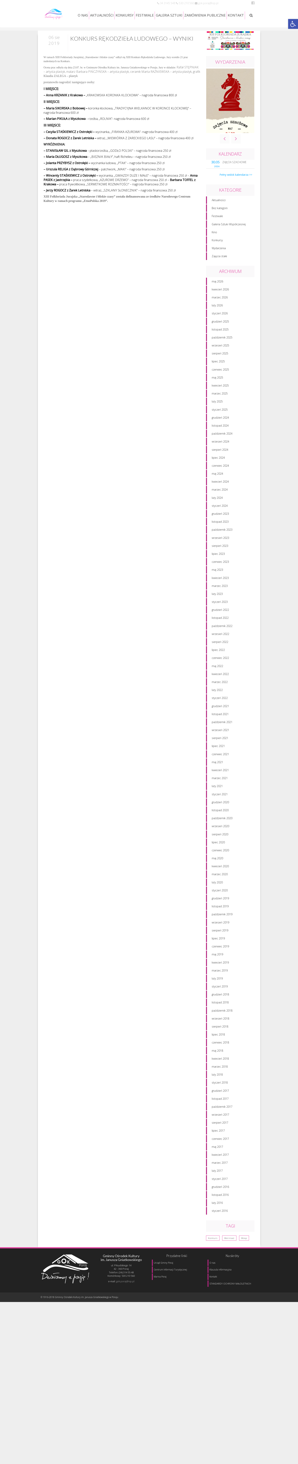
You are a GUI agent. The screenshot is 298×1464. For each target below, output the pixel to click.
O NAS (83, 15)
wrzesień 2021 (220, 744)
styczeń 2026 (220, 328)
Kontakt (213, 1276)
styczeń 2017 (220, 1193)
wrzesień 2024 (220, 456)
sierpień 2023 (220, 560)
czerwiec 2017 (220, 1153)
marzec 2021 (220, 792)
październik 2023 (222, 544)
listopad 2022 (220, 632)
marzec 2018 (220, 1081)
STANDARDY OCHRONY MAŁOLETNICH (230, 1283)
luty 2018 (217, 1089)
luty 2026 (217, 320)
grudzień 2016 (220, 1201)
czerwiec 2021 (220, 768)
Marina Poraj (160, 1276)
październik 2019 (222, 929)
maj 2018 (217, 1065)
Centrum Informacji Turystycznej (170, 1269)
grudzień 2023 (220, 528)
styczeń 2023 (220, 616)
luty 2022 (217, 704)
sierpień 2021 (220, 752)
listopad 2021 (220, 728)
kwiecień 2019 (220, 977)
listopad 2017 (220, 1113)
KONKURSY (125, 15)
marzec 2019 (220, 985)
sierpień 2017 (220, 1137)
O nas (212, 1262)
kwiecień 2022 (220, 688)
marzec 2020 (220, 889)
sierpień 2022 (220, 656)
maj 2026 (217, 296)
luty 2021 (217, 800)
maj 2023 (217, 584)
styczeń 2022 (220, 712)
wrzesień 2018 (220, 1033)
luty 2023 (217, 608)
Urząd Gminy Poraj (163, 1262)
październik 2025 (222, 352)
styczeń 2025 (220, 424)
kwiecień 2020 (220, 881)
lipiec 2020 (218, 856)
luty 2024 (217, 512)
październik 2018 (222, 1025)
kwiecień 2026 (220, 304)
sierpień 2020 (220, 849)
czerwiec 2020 (220, 864)
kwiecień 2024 (220, 496)
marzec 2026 (220, 312)
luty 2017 (217, 1185)
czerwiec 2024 (220, 480)
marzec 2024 (220, 504)
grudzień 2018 (220, 1009)
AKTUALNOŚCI (101, 15)
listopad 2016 (220, 1209)
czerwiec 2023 (220, 576)
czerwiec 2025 (220, 384)
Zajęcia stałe (219, 271)
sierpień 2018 (220, 1041)
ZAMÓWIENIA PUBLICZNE (205, 15)
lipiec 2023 (218, 568)
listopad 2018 (220, 1017)
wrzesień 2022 (220, 648)
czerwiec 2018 (220, 1057)
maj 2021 (217, 776)
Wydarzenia (219, 263)
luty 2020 (217, 897)
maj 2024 (217, 488)
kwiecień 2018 (220, 1073)
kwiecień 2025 (220, 400)
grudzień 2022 (220, 624)
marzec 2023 (220, 600)
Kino (214, 246)
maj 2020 (217, 873)
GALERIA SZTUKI (169, 15)
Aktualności (219, 215)
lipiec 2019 (218, 953)
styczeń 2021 (220, 808)
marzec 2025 (220, 408)
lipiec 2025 (218, 376)
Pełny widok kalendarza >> (236, 189)
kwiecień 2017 (220, 1169)
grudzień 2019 (220, 913)
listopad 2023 (220, 536)
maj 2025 (217, 392)
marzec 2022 (220, 696)
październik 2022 (222, 640)
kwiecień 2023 (220, 592)
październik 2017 (222, 1121)
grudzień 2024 (220, 432)
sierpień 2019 (220, 945)
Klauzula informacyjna (220, 1269)
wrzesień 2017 (220, 1129)
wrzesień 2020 (220, 841)
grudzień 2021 (220, 720)
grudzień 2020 (220, 816)
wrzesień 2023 (220, 552)
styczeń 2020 (220, 905)
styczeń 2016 (220, 1225)
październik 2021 (222, 736)
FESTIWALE (145, 15)
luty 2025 (217, 416)
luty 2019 (217, 993)
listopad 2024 (220, 440)
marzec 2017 (220, 1177)
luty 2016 (217, 1217)
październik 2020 (222, 833)
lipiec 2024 (218, 472)
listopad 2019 (220, 921)
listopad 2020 (220, 825)
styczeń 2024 (220, 520)
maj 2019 (217, 969)
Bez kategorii (219, 223)
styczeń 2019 (220, 1001)
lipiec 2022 (218, 664)
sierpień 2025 (220, 368)
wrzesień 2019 (220, 937)
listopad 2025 (220, 344)
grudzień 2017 (220, 1105)
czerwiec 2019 (220, 961)
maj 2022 (217, 680)
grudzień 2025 (220, 336)
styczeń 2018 (220, 1097)
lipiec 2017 (218, 1145)
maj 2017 (217, 1161)
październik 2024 (222, 448)
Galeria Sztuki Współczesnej (229, 238)
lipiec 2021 (218, 760)
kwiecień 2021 (220, 785)
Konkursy (217, 255)
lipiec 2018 (218, 1049)
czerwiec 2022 (220, 672)
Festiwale (217, 230)
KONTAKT (236, 15)
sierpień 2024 (220, 464)
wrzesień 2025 (220, 360)
